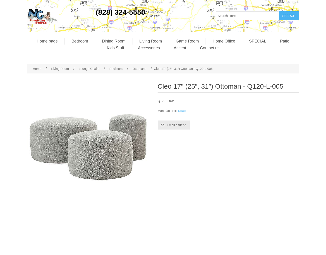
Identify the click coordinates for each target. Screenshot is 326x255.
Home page (47, 41)
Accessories (149, 48)
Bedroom (80, 41)
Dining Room (113, 41)
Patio (284, 41)
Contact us (209, 48)
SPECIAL (257, 41)
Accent (180, 48)
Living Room (150, 41)
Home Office (224, 41)
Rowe (182, 111)
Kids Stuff (115, 48)
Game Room (187, 41)
